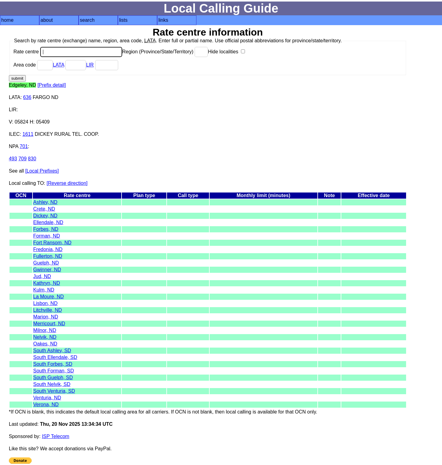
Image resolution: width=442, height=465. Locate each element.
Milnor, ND (44, 330)
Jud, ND (42, 276)
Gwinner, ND (47, 269)
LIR (90, 64)
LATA (58, 64)
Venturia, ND (47, 397)
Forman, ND (46, 235)
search (87, 20)
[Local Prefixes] (42, 170)
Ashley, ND (45, 202)
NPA (13, 146)
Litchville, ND (47, 310)
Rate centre (68, 51)
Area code (33, 64)
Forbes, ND (45, 229)
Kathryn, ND (46, 283)
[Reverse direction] (67, 183)
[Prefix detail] (51, 85)
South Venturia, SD (54, 391)
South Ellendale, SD (55, 357)
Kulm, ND (43, 289)
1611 (27, 134)
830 (32, 158)
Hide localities (226, 51)
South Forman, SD (53, 370)
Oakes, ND (45, 343)
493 (13, 158)
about (47, 20)
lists (123, 20)
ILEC (14, 134)
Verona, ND (46, 404)
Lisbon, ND (45, 303)
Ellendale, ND (48, 222)
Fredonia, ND (47, 249)
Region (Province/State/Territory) (165, 51)
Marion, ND (45, 316)
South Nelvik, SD (51, 384)
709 (22, 158)
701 (24, 146)
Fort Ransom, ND (52, 242)
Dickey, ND (45, 215)
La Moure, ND (48, 296)
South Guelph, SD (53, 377)
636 (27, 97)
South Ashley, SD (52, 350)
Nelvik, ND (44, 337)
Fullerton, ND (47, 256)
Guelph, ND (46, 262)
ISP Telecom (55, 436)
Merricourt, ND (49, 323)
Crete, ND (44, 209)
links (163, 20)
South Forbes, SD (52, 364)
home (7, 20)
